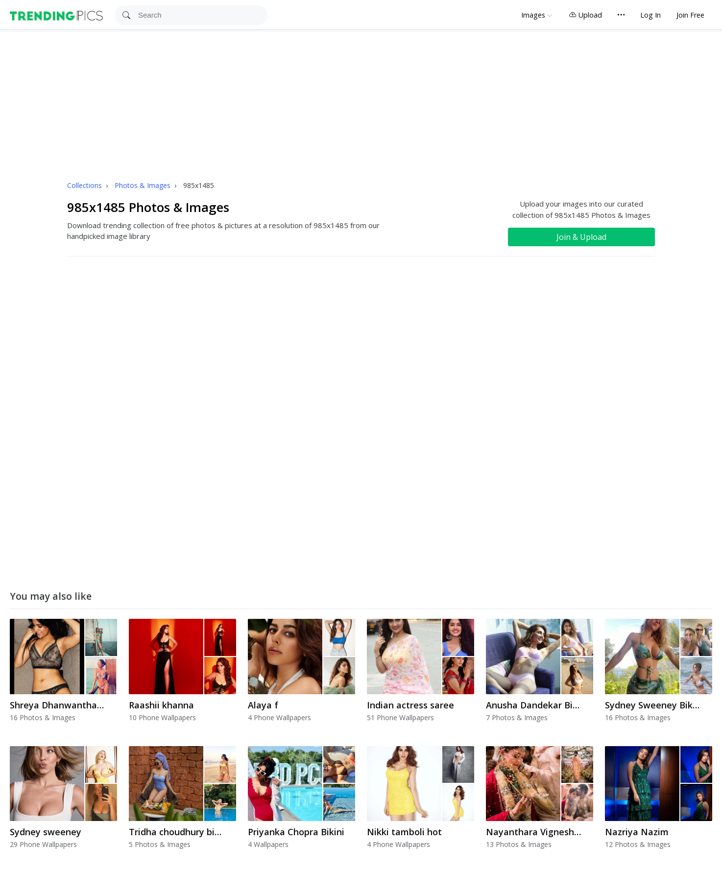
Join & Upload (581, 237)
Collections (85, 185)
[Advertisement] (361, 103)
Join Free (690, 15)
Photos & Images (143, 185)
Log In (650, 15)
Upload (585, 15)
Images (533, 15)
